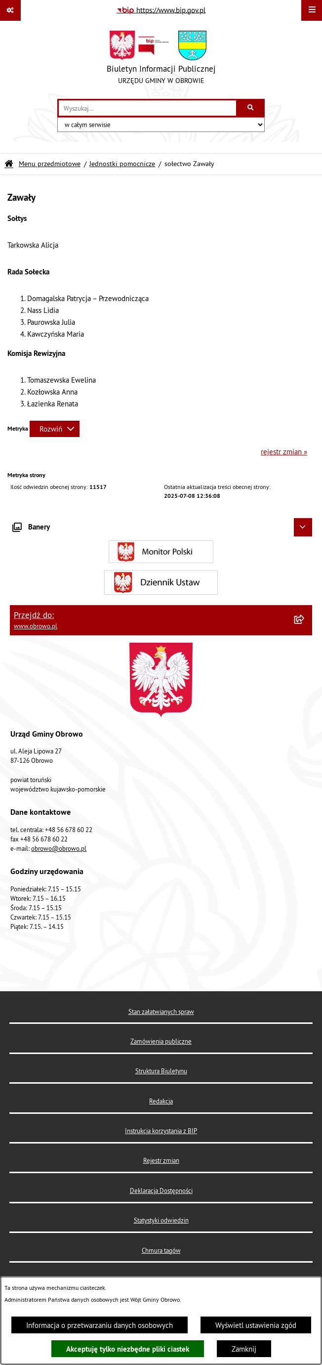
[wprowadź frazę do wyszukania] (147, 108)
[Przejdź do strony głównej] (161, 60)
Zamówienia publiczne (161, 1041)
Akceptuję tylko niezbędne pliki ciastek (127, 1349)
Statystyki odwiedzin (161, 1220)
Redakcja (161, 1101)
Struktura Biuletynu (161, 1071)
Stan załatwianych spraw (161, 1011)
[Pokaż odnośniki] (10, 10)
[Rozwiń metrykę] (55, 429)
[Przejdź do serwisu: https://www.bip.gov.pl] (161, 10)
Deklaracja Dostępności (161, 1190)
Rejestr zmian (161, 1160)
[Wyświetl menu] (311, 10)
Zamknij (244, 1349)
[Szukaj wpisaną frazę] (251, 108)
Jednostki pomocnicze (122, 164)
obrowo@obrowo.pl (58, 848)
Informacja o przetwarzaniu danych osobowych (99, 1325)
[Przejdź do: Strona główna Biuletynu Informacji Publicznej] (8, 164)
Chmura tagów (161, 1250)
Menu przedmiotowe (49, 164)
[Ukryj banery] (303, 527)
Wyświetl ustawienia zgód (255, 1325)
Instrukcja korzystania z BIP (161, 1131)
